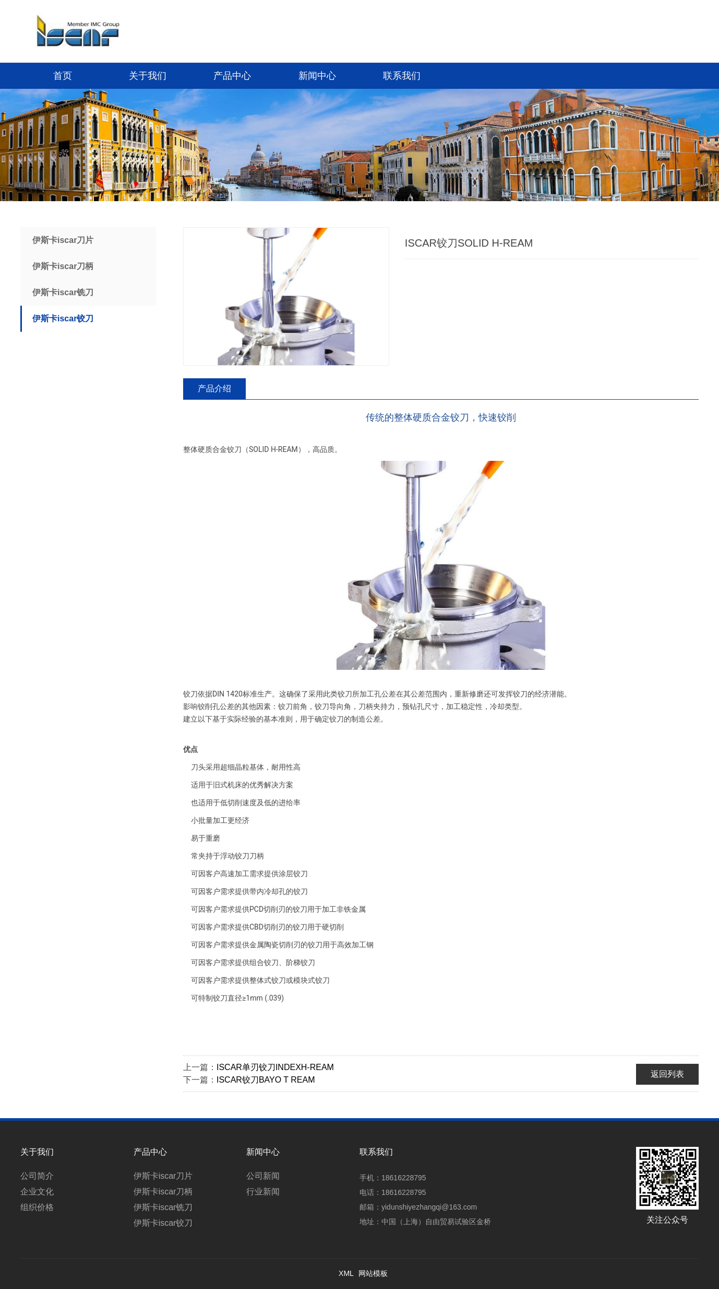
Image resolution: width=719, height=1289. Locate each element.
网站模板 (373, 1273)
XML (346, 1273)
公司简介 (37, 1175)
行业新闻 (263, 1191)
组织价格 (37, 1207)
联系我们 (402, 76)
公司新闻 (263, 1175)
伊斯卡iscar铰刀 (62, 318)
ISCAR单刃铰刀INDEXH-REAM (275, 1067)
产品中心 (232, 76)
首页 (62, 76)
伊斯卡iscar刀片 (62, 240)
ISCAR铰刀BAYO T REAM (266, 1079)
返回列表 (667, 1074)
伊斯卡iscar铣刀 (62, 292)
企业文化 (37, 1191)
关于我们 (147, 76)
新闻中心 (317, 76)
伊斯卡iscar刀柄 (62, 266)
